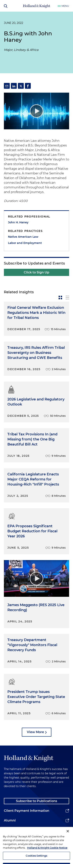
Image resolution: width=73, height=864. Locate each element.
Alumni (10, 820)
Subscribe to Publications (36, 801)
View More (35, 732)
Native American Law (23, 236)
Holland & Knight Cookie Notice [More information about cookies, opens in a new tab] (47, 852)
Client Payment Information (26, 811)
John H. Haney (18, 222)
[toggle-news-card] (60, 297)
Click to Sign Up (36, 272)
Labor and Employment (25, 243)
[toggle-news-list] (67, 297)
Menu (65, 5)
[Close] (67, 835)
